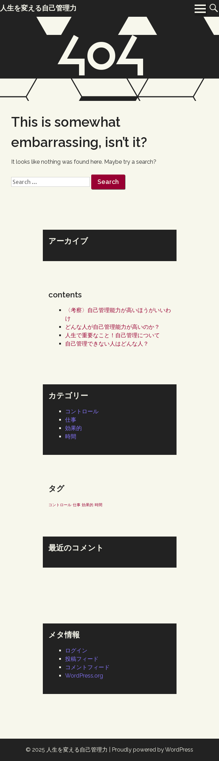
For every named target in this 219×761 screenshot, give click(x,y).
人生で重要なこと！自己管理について (112, 335)
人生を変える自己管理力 (77, 749)
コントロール (82, 411)
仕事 (70, 419)
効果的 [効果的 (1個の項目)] (87, 505)
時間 (70, 436)
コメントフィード (87, 667)
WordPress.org (84, 675)
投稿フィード (82, 659)
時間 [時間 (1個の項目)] (98, 505)
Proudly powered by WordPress (152, 749)
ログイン (76, 650)
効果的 (73, 428)
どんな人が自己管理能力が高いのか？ (112, 327)
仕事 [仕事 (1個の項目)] (76, 505)
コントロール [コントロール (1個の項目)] (59, 505)
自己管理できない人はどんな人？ (107, 343)
